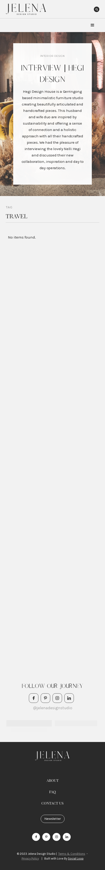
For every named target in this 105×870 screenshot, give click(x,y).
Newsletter (52, 819)
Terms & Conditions (71, 853)
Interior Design (52, 56)
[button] (92, 25)
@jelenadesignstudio (52, 707)
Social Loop (76, 858)
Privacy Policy (30, 858)
